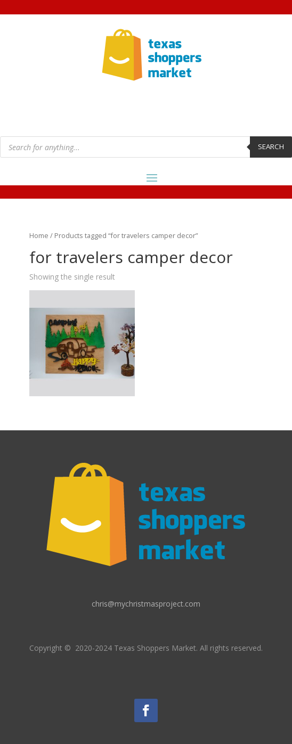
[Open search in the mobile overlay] (146, 147)
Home (38, 235)
